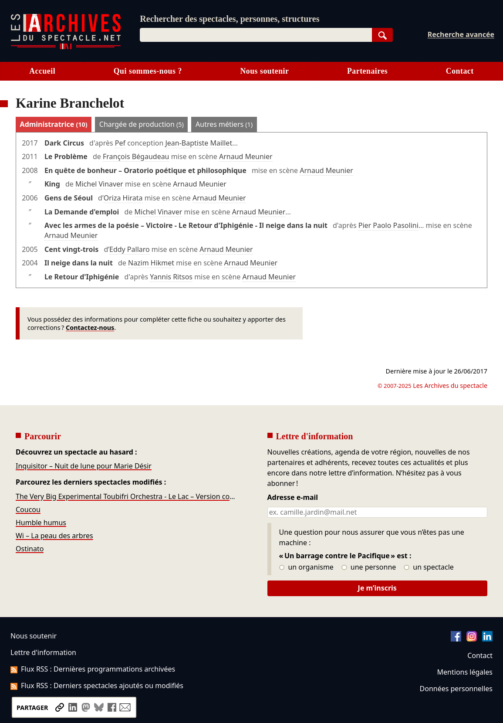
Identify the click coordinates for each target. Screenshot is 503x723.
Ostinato (30, 548)
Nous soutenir (264, 71)
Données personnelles (456, 688)
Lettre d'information (43, 652)
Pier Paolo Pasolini (388, 225)
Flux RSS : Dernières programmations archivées (92, 669)
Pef (120, 143)
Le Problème (66, 156)
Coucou (28, 509)
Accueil (42, 71)
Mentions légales (465, 672)
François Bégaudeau (136, 156)
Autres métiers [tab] (224, 124)
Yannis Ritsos (171, 277)
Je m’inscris (377, 588)
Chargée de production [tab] (141, 124)
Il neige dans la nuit (78, 263)
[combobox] (255, 35)
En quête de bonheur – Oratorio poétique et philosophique (145, 170)
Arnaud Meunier (246, 156)
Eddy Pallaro (129, 249)
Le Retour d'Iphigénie (81, 277)
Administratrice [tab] (54, 124)
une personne (368, 567)
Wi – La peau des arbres (54, 535)
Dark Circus (64, 143)
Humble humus (41, 522)
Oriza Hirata (123, 198)
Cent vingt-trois (71, 249)
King (52, 184)
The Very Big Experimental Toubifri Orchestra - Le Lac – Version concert (126, 496)
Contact (460, 71)
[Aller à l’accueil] (66, 47)
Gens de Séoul (68, 198)
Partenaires (367, 71)
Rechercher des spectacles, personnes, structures (229, 19)
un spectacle (429, 567)
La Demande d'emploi (81, 212)
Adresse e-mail (292, 498)
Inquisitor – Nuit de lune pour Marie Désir (84, 466)
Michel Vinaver (99, 184)
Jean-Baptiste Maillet (198, 143)
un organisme (306, 567)
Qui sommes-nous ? (148, 71)
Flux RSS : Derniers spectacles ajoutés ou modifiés (96, 685)
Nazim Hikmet (151, 263)
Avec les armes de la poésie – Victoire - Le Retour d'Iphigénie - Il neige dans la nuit (185, 225)
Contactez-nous (90, 327)
